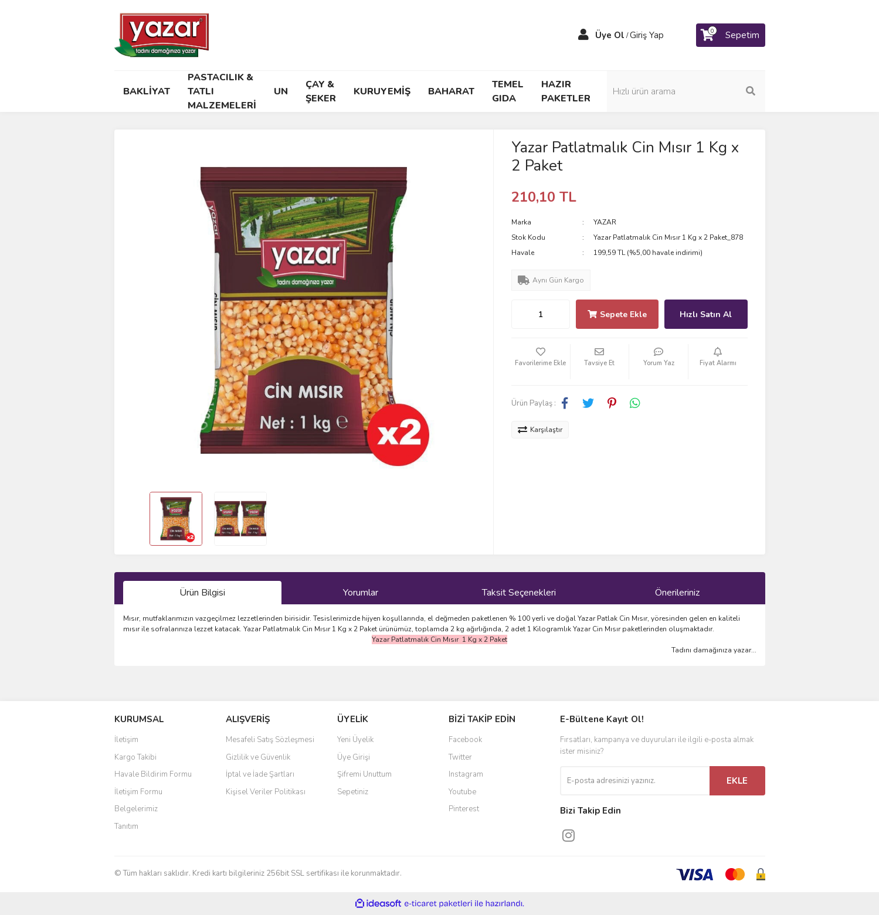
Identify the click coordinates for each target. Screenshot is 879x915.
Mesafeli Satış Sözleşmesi (270, 739)
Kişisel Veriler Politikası (266, 792)
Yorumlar (360, 592)
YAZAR (604, 222)
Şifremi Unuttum (364, 774)
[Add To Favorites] (540, 361)
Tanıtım (126, 826)
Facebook (465, 739)
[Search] (686, 91)
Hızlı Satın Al (706, 314)
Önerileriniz (677, 592)
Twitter (460, 757)
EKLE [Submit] (737, 781)
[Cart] (730, 35)
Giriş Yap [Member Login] (647, 35)
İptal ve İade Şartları (260, 774)
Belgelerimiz (136, 809)
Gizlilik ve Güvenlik (258, 757)
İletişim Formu (138, 792)
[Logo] (162, 34)
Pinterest (464, 809)
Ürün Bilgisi (202, 592)
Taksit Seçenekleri (519, 592)
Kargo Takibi (135, 757)
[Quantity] (540, 314)
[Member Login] (583, 35)
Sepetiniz (352, 792)
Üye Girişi (353, 757)
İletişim (126, 739)
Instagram (466, 774)
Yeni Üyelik (355, 739)
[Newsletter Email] (635, 780)
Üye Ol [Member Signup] (610, 35)
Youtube (462, 792)
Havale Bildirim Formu (153, 774)
